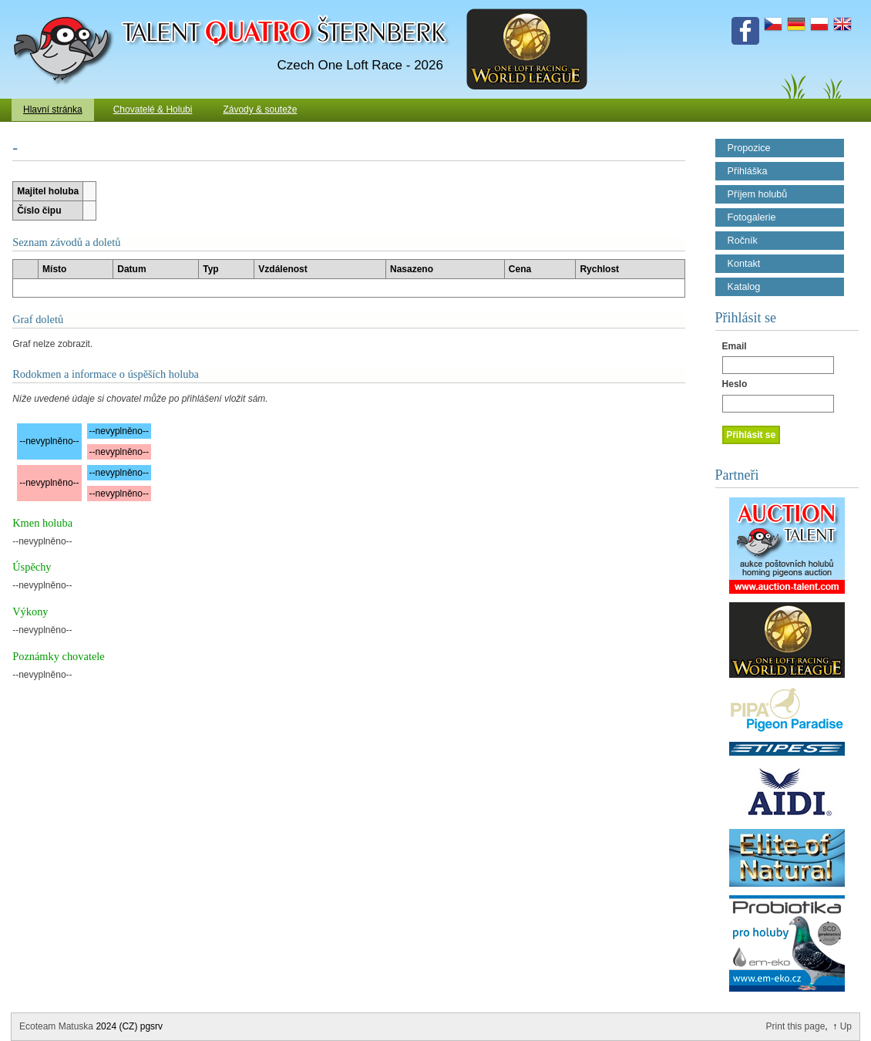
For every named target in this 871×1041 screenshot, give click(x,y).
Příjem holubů (758, 194)
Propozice (749, 148)
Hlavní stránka (52, 109)
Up (846, 1026)
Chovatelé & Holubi (153, 109)
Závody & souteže (260, 109)
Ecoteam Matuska (56, 1026)
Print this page (796, 1026)
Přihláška (748, 171)
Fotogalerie (752, 217)
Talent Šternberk (66, 7)
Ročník (743, 240)
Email (734, 346)
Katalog (744, 286)
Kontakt (744, 263)
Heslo (735, 384)
